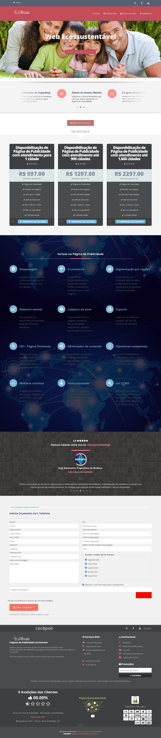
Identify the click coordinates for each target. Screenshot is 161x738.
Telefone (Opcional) (90, 537)
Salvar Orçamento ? (23, 607)
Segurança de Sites (91, 646)
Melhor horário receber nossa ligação (97, 545)
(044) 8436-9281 (38, 717)
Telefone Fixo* (15, 552)
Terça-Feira (92, 564)
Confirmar (135, 676)
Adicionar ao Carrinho (33, 221)
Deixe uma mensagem (18, 560)
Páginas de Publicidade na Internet (84, 734)
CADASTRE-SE (89, 665)
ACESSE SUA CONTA (91, 661)
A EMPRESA (124, 642)
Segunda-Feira (93, 560)
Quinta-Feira (93, 572)
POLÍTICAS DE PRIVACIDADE (131, 654)
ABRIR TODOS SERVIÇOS (80, 123)
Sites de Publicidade (92, 642)
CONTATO (124, 650)
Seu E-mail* (14, 537)
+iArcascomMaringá (98, 444)
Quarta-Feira (93, 568)
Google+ (148, 628)
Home (96, 13)
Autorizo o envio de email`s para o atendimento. (104, 585)
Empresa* (13, 545)
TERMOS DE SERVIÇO (129, 657)
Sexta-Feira (92, 576)
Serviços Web (110, 13)
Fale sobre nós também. (80, 472)
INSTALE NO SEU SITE (80, 52)
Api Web (87, 654)
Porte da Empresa (89, 529)
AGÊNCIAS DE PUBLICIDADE (130, 646)
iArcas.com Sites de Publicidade (90, 731)
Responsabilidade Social (93, 650)
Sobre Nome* (15, 529)
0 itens (17, 2)
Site (83, 522)
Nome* (12, 522)
